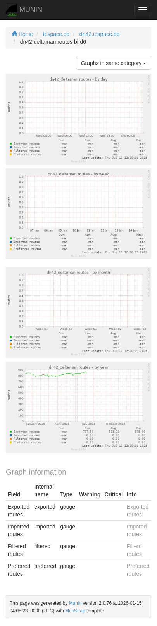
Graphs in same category (113, 63)
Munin (75, 603)
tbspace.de (56, 34)
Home (22, 34)
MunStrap (75, 611)
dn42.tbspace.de (99, 34)
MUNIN (24, 10)
